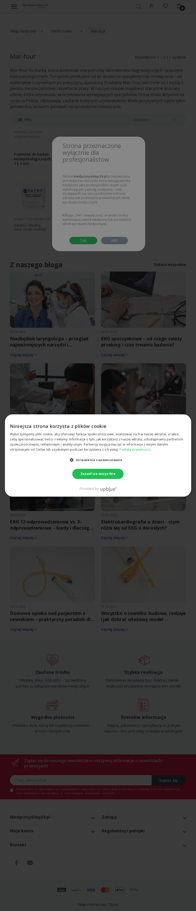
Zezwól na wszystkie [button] (98, 474)
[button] (98, 459)
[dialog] (98, 455)
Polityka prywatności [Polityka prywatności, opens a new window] (135, 449)
